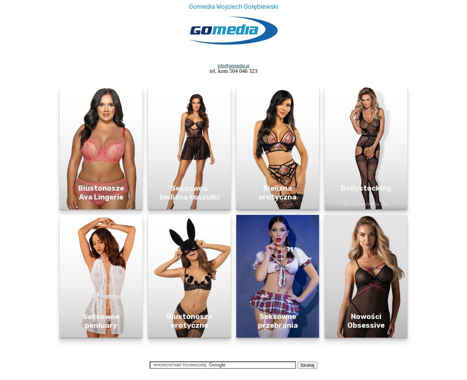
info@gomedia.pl (233, 65)
